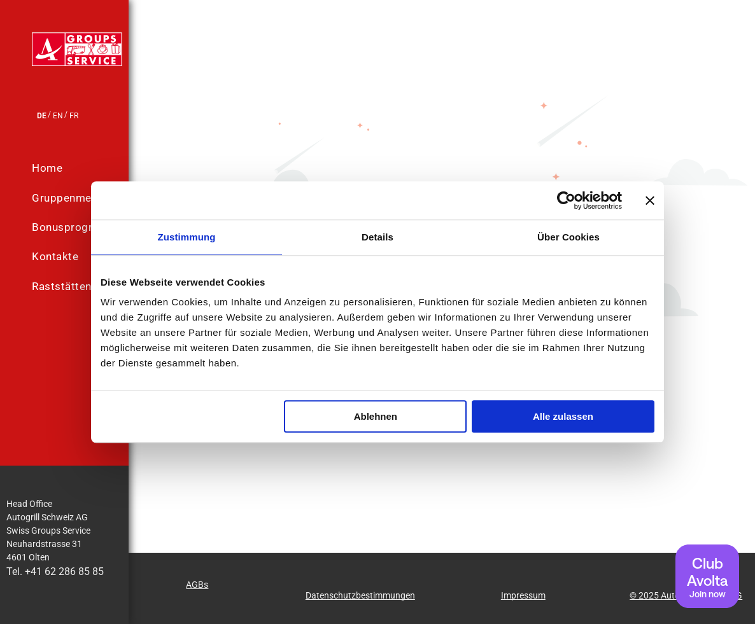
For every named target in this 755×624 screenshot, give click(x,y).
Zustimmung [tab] (187, 237)
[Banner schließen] (650, 200)
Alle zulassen (563, 416)
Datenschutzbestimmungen (360, 595)
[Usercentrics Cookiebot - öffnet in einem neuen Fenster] (566, 200)
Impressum (523, 595)
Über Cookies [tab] (568, 237)
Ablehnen (375, 416)
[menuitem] (90, 168)
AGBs (197, 584)
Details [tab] (377, 237)
